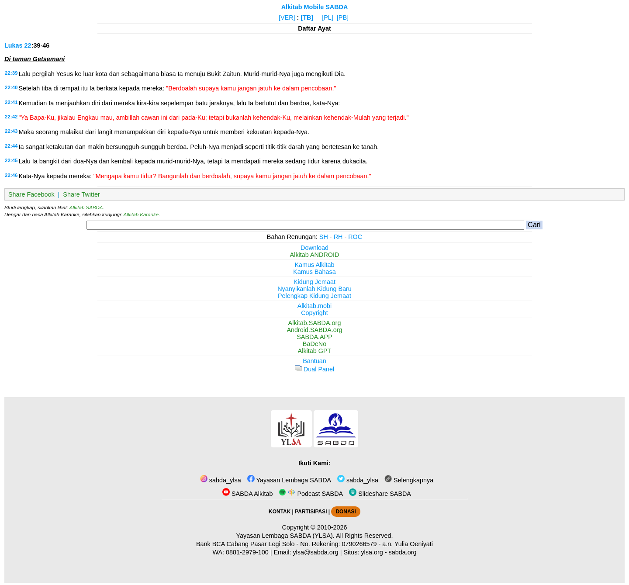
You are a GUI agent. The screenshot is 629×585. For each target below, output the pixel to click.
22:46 (11, 175)
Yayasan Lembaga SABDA (289, 480)
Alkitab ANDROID (314, 254)
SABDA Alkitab (247, 493)
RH (338, 236)
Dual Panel (314, 369)
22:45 (11, 160)
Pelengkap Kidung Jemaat (314, 295)
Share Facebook (31, 194)
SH (323, 236)
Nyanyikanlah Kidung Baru (314, 288)
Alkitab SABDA (86, 207)
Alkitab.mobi (314, 305)
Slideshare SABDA (380, 493)
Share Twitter (81, 194)
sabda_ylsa (220, 480)
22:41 (11, 102)
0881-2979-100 (247, 552)
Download (314, 247)
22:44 (11, 146)
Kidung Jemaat (314, 281)
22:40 (11, 87)
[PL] (327, 17)
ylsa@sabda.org (315, 552)
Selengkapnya (408, 480)
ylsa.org (372, 552)
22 (27, 45)
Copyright (314, 312)
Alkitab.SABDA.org (314, 322)
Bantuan (314, 360)
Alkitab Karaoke (141, 214)
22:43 (11, 131)
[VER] (287, 17)
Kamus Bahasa (314, 271)
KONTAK (279, 512)
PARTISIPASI (311, 512)
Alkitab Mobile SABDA (314, 6)
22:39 (11, 73)
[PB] (343, 17)
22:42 (11, 116)
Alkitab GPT (315, 350)
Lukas (13, 45)
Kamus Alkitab (314, 264)
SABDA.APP (314, 336)
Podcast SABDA (311, 493)
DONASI (345, 512)
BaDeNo (314, 343)
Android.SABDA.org (314, 329)
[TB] (307, 17)
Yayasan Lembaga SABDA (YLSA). (285, 535)
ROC (355, 236)
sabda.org (403, 552)
